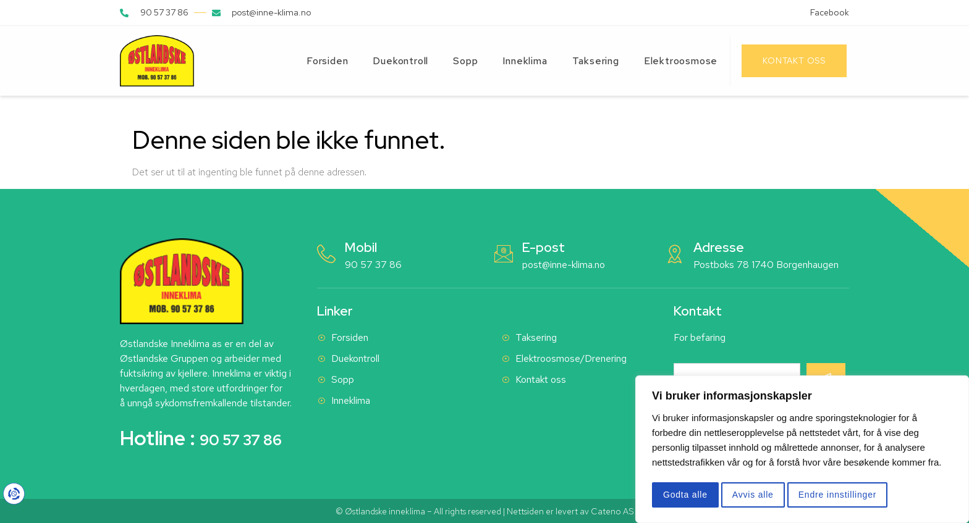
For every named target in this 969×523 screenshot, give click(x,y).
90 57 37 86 (373, 264)
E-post (543, 247)
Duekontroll (400, 60)
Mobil (361, 247)
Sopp (465, 60)
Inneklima (524, 60)
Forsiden (327, 60)
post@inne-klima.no (563, 264)
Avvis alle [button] (753, 495)
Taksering (595, 60)
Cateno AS (612, 511)
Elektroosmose (680, 60)
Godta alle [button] (685, 495)
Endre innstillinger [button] (837, 495)
